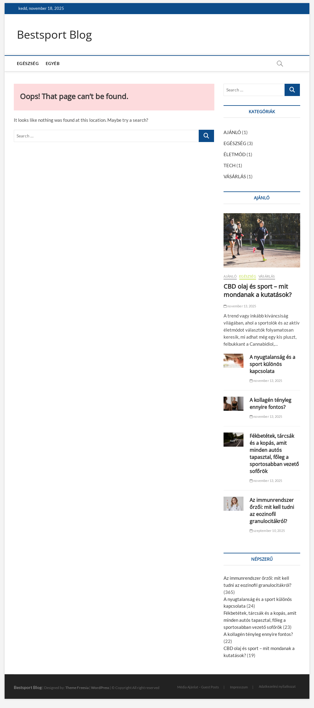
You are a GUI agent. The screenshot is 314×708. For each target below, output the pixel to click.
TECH (230, 165)
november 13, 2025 (240, 306)
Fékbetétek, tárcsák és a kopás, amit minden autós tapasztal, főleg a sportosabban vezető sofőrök (274, 454)
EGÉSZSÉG (28, 63)
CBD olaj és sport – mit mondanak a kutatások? (258, 290)
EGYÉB (52, 63)
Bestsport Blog (54, 34)
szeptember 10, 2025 (267, 531)
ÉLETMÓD (235, 154)
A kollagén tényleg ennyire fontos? (270, 403)
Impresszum (239, 687)
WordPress (100, 687)
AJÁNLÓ (232, 132)
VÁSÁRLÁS (235, 176)
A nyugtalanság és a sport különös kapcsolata (272, 364)
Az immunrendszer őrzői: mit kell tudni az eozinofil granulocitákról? (272, 511)
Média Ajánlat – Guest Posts (198, 687)
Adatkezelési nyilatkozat (277, 686)
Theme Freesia (77, 687)
